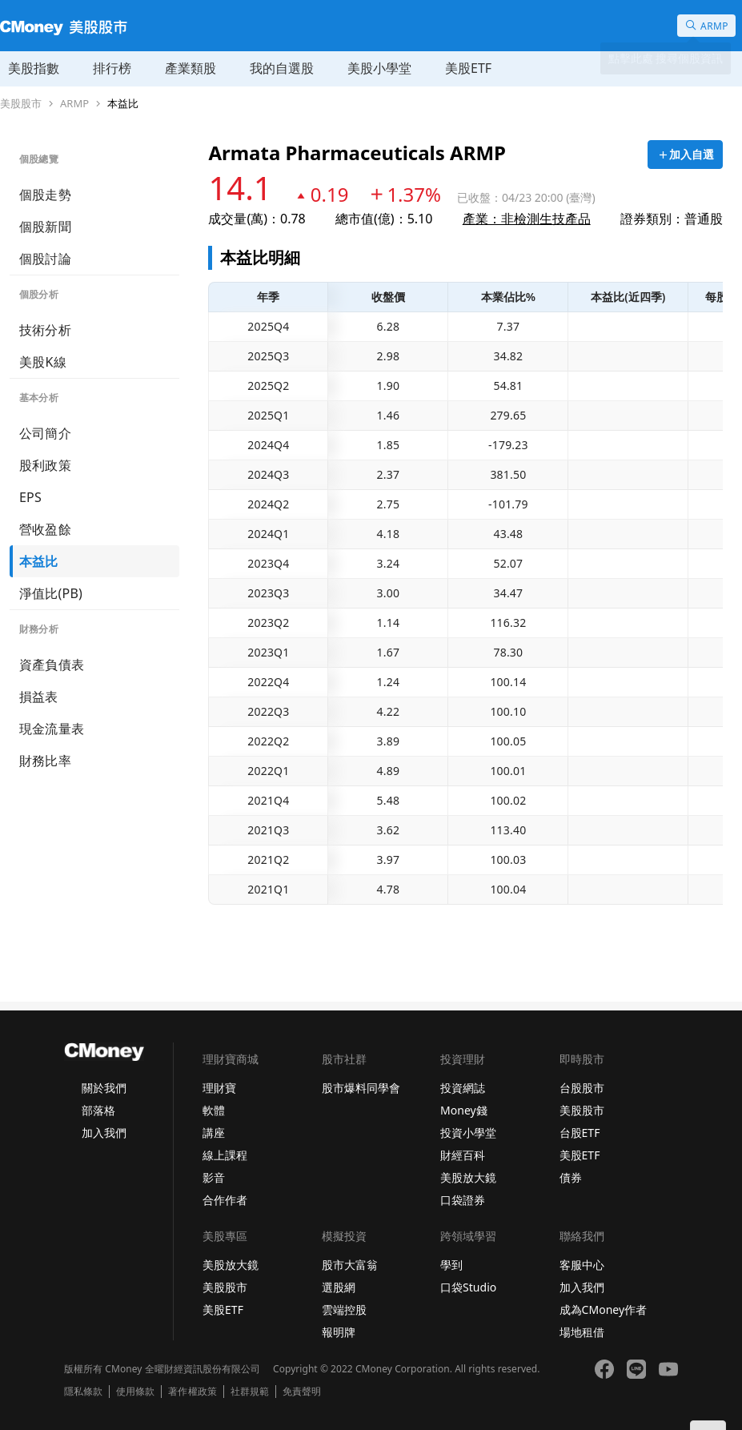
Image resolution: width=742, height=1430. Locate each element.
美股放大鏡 (468, 1177)
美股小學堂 (379, 68)
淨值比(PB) (50, 593)
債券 (571, 1177)
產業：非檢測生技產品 (527, 218)
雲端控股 (344, 1309)
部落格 (98, 1110)
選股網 (338, 1287)
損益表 (38, 696)
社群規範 (250, 1391)
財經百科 (462, 1155)
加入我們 (104, 1132)
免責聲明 (302, 1391)
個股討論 (45, 258)
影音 (214, 1177)
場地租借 (582, 1332)
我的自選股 (282, 68)
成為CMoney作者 (604, 1309)
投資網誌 (462, 1087)
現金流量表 (51, 728)
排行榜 (112, 68)
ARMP (74, 103)
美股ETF (468, 68)
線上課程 (225, 1155)
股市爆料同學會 (361, 1087)
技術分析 (45, 330)
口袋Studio (468, 1287)
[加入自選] (685, 154)
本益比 (122, 103)
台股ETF (580, 1132)
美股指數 (33, 68)
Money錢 (463, 1110)
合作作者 (225, 1199)
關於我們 (104, 1087)
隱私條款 (83, 1391)
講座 (214, 1132)
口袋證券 (462, 1199)
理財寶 (219, 1087)
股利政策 (45, 465)
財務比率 (45, 760)
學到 (451, 1264)
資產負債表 (51, 664)
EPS (30, 497)
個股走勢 (45, 194)
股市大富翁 (350, 1264)
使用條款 (135, 1391)
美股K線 (42, 362)
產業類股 (190, 68)
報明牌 (338, 1332)
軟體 (214, 1110)
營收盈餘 (45, 529)
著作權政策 (192, 1391)
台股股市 (582, 1087)
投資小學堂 (468, 1132)
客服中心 (582, 1264)
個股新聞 (45, 226)
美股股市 (21, 103)
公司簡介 (45, 433)
